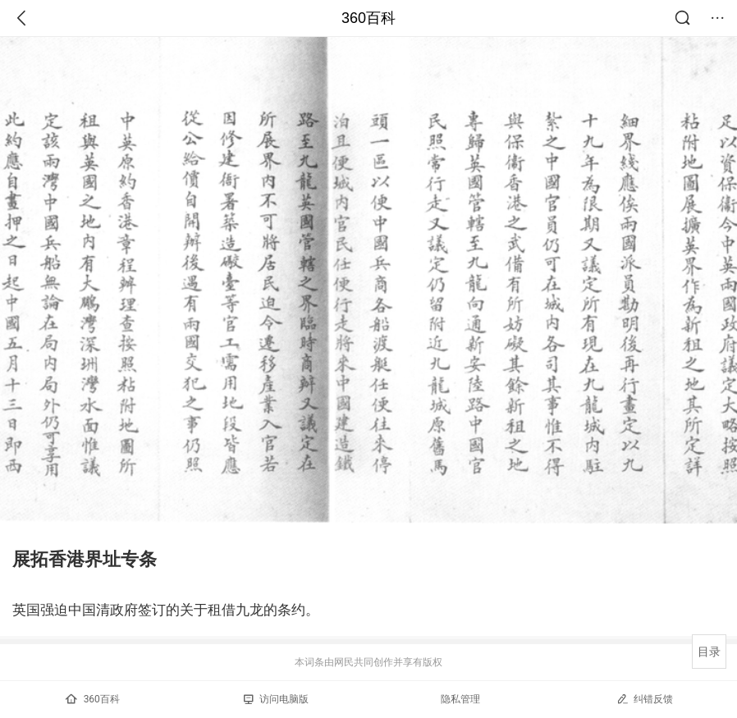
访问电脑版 (276, 699)
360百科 (368, 18)
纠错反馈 (644, 699)
